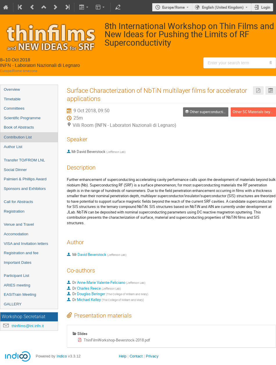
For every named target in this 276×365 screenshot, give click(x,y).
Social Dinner (15, 170)
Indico (62, 356)
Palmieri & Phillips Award (25, 179)
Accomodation (16, 234)
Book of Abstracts (19, 127)
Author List (13, 147)
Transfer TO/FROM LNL (24, 160)
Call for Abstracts (18, 202)
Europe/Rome (173, 7)
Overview (12, 89)
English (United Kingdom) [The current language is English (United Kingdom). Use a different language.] (223, 7)
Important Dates (17, 262)
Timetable (12, 99)
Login (265, 7)
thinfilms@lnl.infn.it (28, 325)
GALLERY (12, 304)
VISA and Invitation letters (26, 243)
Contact (136, 356)
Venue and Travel (19, 224)
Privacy (152, 356)
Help (122, 356)
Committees (14, 108)
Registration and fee (21, 253)
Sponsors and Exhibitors (25, 188)
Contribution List (18, 137)
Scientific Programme (22, 118)
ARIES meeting (17, 285)
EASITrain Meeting (20, 294)
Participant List (16, 275)
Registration (14, 211)
